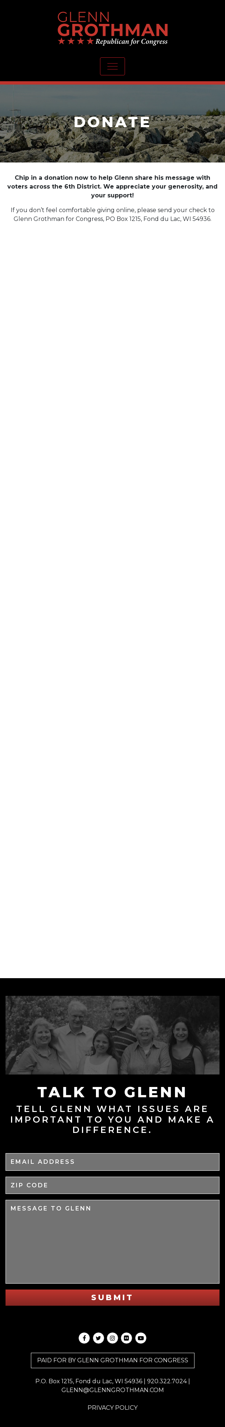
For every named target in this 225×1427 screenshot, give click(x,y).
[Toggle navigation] (112, 66)
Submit (112, 1297)
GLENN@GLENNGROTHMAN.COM (112, 1390)
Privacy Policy (113, 1407)
